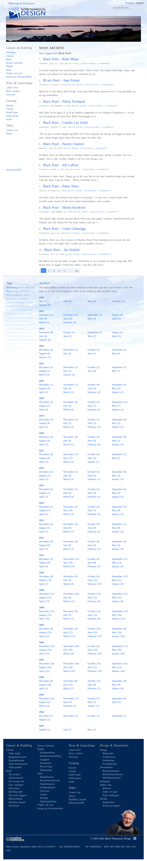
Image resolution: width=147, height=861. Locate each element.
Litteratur (45, 790)
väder (21, 343)
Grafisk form (109, 756)
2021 (41, 380)
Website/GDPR (13, 169)
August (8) (44, 562)
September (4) (119, 419)
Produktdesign (110, 763)
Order (9, 119)
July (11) (67, 458)
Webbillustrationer (112, 777)
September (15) (120, 663)
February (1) (118, 301)
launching (86, 148)
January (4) (45, 339)
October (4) (93, 384)
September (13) (120, 611)
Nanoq (9, 302)
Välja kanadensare (18, 763)
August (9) (44, 545)
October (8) (93, 524)
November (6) (70, 576)
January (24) (118, 671)
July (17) (68, 632)
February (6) (94, 618)
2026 (41, 297)
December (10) (46, 698)
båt (7, 343)
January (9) (117, 583)
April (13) (44, 601)
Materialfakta (15, 798)
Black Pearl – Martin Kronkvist (64, 207)
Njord (9, 291)
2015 (41, 485)
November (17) (71, 698)
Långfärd (44, 759)
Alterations (14, 788)
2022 (41, 363)
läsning (9, 309)
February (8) (94, 601)
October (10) (94, 663)
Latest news (12, 87)
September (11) (119, 402)
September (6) (119, 384)
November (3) (70, 454)
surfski (9, 328)
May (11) (116, 580)
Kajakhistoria (47, 776)
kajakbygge (25, 321)
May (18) (116, 615)
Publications (12, 115)
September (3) (95, 314)
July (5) (67, 615)
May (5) (116, 353)
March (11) (69, 566)
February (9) (94, 566)
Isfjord (25, 295)
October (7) (93, 698)
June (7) (92, 405)
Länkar (43, 794)
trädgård (25, 347)
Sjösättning (88, 63)
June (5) (92, 423)
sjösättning (91, 127)
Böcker (103, 798)
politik (17, 339)
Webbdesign (109, 760)
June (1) (67, 301)
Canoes (9, 108)
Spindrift (28, 324)
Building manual (17, 802)
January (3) (117, 479)
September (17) (120, 646)
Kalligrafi (105, 781)
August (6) (44, 353)
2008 (41, 607)
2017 (41, 450)
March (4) (68, 409)
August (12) (45, 597)
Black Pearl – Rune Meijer (61, 59)
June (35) (92, 632)
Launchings (22, 298)
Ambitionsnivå (16, 777)
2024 (41, 328)
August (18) (45, 684)
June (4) (92, 370)
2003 (41, 694)
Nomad (9, 324)
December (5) (46, 454)
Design (103, 749)
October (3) (93, 349)
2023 (41, 345)
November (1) (70, 349)
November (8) (46, 332)
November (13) (71, 559)
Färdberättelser (48, 787)
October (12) (94, 611)
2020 (41, 398)
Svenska (130, 2)
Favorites (10, 94)
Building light (15, 791)
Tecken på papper (112, 805)
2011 (41, 555)
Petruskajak (19, 302)
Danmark (10, 317)
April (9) (43, 566)
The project (14, 774)
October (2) (93, 367)
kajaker (29, 343)
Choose (10, 55)
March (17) (69, 636)
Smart (17, 309)
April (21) (44, 671)
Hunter (29, 302)
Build (9, 59)
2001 (41, 725)
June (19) (92, 649)
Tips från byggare (18, 795)
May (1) (92, 318)
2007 (41, 624)
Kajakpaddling (47, 752)
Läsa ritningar (16, 784)
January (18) (118, 636)
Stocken (14, 343)
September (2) (95, 332)
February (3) (94, 426)
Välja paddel (15, 767)
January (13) (118, 618)
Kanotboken (109, 802)
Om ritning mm (16, 781)
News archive (13, 91)
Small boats (12, 112)
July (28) (68, 649)
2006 (41, 642)
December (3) (46, 402)
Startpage (10, 52)
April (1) (116, 318)
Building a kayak (20, 151)
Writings (44, 797)
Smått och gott (110, 791)
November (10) (71, 593)
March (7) (68, 531)
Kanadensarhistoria (50, 780)
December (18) (46, 663)
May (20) (116, 649)
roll (29, 309)
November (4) (70, 402)
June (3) (92, 475)
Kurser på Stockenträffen (19, 76)
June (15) (92, 580)
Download (14, 805)
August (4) (44, 423)
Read (8, 69)
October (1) (69, 332)
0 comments (107, 85)
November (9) (70, 611)
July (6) (67, 388)
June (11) (92, 615)
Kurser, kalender (14, 62)
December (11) (46, 593)
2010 (41, 572)
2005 (41, 659)
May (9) (116, 545)
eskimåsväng (26, 336)
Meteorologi (46, 766)
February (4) (94, 444)
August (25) (45, 649)
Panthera (25, 306)
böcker (16, 306)
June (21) (92, 597)
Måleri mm (105, 784)
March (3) (68, 426)
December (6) (46, 576)
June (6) (92, 545)
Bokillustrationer (111, 770)
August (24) (45, 667)
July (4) (43, 336)
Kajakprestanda (16, 760)
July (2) (67, 353)
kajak (15, 321)
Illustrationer (106, 767)
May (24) (116, 632)
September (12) (120, 576)
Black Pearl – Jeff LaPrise (60, 165)
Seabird (17, 347)
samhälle (18, 324)
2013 (41, 520)
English (140, 2)
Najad (24, 309)
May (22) (116, 597)
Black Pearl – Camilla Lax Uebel (65, 122)
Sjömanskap (46, 770)
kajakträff (24, 291)
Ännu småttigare (111, 795)
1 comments (103, 63)
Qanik (9, 347)
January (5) (117, 566)
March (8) (68, 653)
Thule (29, 313)
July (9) (67, 440)
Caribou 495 (12, 336)
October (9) (93, 646)
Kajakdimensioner (18, 756)
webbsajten (19, 328)
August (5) (44, 475)
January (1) (45, 304)
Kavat (9, 295)
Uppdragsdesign (48, 801)
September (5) (119, 524)
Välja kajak (14, 753)
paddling (17, 295)
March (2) (44, 374)
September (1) (119, 715)
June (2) (67, 318)
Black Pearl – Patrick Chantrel (63, 144)
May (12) (116, 562)
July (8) (67, 405)
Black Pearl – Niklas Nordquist (64, 101)
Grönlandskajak (14, 332)
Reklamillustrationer (113, 774)
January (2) (45, 357)
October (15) (94, 628)
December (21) (46, 646)
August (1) (44, 729)
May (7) (116, 405)
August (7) (44, 405)
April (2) (43, 392)
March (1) (44, 322)
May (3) (116, 475)
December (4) (46, 628)
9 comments (107, 127)
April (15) (44, 653)
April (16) (44, 618)
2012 (41, 537)
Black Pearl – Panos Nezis (61, 186)
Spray (9, 321)
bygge (16, 291)
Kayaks (10, 105)
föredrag (28, 317)
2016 (41, 468)
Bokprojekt (108, 753)
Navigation (45, 763)
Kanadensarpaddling (50, 755)
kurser (9, 306)
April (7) (43, 531)
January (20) (118, 653)
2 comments (112, 212)
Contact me (12, 130)
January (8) (117, 601)
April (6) (43, 409)
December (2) (46, 349)
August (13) (45, 580)
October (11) (94, 680)
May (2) (92, 301)
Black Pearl (72, 63)
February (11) (95, 583)
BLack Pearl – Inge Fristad (61, 80)
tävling (19, 317)
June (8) (92, 527)
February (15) (95, 636)
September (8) (119, 628)
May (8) (116, 510)
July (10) (68, 510)
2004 (41, 677)
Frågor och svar (14, 73)
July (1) (43, 301)
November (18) (71, 646)
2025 (41, 311)
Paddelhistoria (47, 784)
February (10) (95, 671)
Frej (33, 287)
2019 (41, 415)
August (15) (45, 615)
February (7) (94, 688)
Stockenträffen (28, 339)
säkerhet (21, 313)
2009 (41, 590)
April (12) (44, 636)
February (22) (95, 653)
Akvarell (107, 788)
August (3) (44, 370)
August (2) (117, 314)
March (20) (69, 671)
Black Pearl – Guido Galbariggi (64, 228)
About (9, 133)
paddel (9, 339)
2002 (41, 712)
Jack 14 (27, 332)
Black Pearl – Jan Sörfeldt (62, 250)
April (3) (43, 444)
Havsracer (11, 313)
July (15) (68, 684)
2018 (41, 433)
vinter (9, 351)
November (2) (70, 314)
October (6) (93, 559)
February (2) (69, 322)
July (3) (43, 318)
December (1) (46, 314)
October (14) (94, 593)
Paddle (9, 66)
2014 (41, 502)
